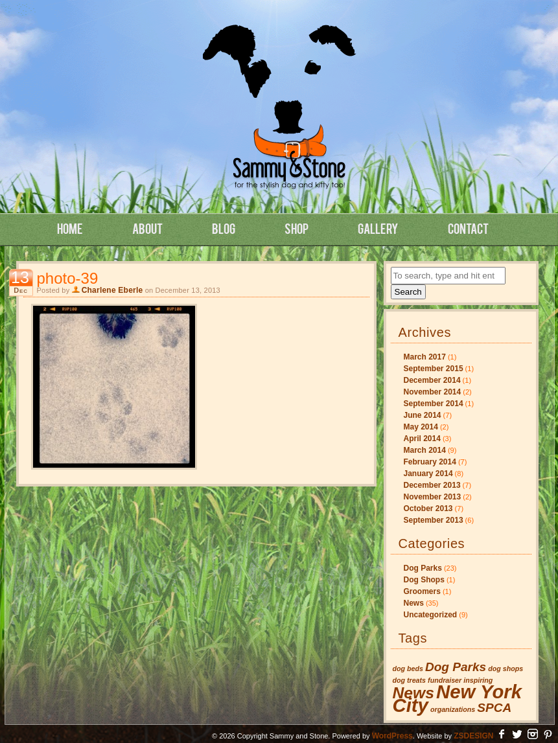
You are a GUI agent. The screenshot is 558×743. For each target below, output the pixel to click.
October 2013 (428, 508)
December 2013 (432, 485)
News (414, 603)
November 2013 (432, 496)
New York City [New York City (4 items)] (457, 698)
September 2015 (433, 368)
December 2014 (432, 380)
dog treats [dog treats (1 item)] (409, 680)
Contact (468, 228)
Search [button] (408, 292)
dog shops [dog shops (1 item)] (505, 668)
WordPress (392, 735)
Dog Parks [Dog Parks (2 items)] (455, 667)
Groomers (422, 591)
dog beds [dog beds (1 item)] (408, 668)
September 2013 (433, 520)
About (147, 228)
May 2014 (421, 426)
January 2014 (428, 473)
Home (70, 228)
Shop (296, 228)
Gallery (378, 228)
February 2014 (430, 461)
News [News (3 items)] (413, 693)
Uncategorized (431, 614)
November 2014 (432, 391)
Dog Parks (423, 568)
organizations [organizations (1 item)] (452, 709)
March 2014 (425, 450)
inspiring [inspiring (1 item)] (478, 680)
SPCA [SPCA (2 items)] (494, 707)
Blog (223, 228)
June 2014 (422, 415)
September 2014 (433, 403)
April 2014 (422, 438)
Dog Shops (424, 579)
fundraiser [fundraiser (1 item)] (444, 680)
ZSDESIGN (473, 735)
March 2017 (425, 356)
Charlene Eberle (112, 290)
